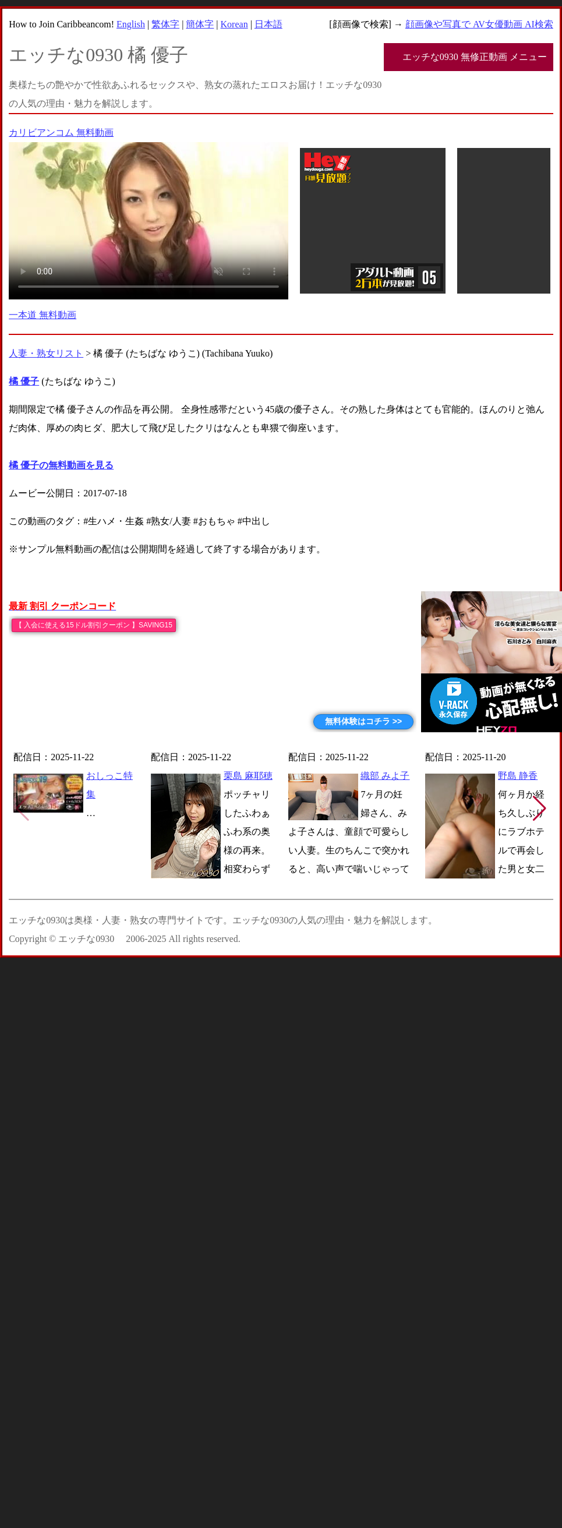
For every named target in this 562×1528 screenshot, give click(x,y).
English (130, 24)
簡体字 (200, 24)
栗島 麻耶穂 (248, 776)
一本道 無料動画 (42, 315)
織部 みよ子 (384, 776)
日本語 (268, 24)
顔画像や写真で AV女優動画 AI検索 (479, 24)
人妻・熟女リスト (46, 353)
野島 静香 (518, 776)
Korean (234, 24)
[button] (539, 808)
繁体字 (165, 24)
